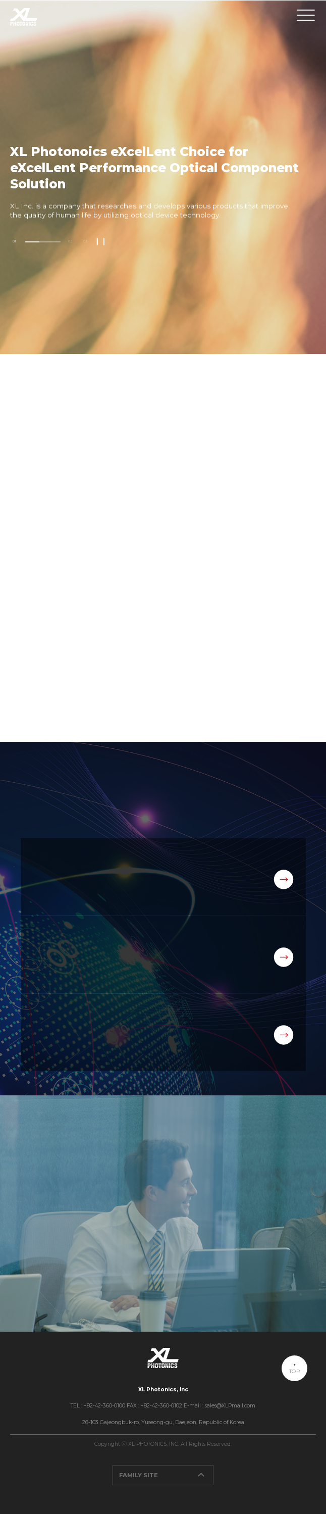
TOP (294, 1371)
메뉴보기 (306, 16)
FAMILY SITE (166, 1475)
